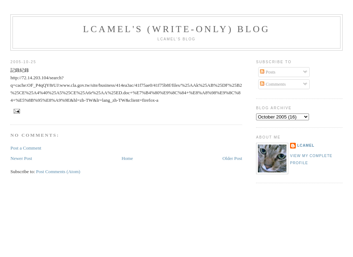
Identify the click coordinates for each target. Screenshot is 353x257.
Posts (267, 72)
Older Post (232, 158)
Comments (273, 84)
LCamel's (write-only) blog (176, 29)
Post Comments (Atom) (58, 171)
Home (127, 158)
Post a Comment (25, 148)
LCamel (305, 145)
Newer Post (21, 158)
